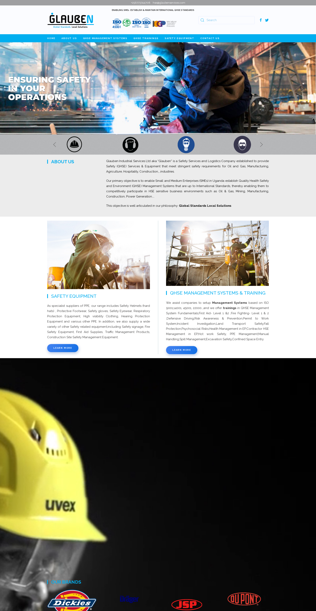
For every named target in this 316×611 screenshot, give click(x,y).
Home (51, 38)
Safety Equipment (179, 38)
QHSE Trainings (146, 38)
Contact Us (210, 38)
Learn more (62, 348)
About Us (69, 38)
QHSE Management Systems (105, 38)
